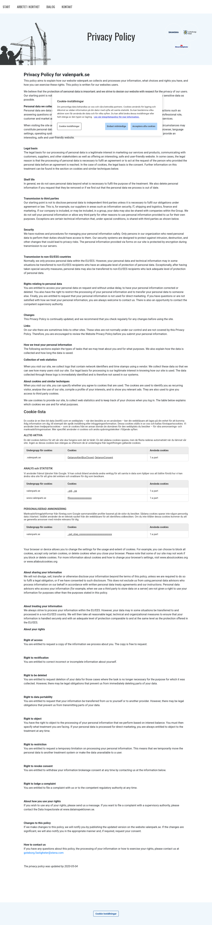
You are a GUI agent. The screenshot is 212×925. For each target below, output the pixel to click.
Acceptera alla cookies (143, 126)
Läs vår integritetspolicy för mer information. (116, 117)
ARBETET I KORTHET (28, 7)
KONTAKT (67, 7)
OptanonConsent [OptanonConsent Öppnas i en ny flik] (104, 457)
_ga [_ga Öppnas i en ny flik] (75, 491)
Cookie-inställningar (106, 913)
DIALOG (50, 7)
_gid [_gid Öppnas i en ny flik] (70, 491)
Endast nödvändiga (116, 126)
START (6, 7)
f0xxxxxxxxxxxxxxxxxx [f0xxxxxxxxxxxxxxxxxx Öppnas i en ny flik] (80, 498)
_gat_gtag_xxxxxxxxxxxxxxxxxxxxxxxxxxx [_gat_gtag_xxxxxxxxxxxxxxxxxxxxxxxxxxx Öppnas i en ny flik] (90, 534)
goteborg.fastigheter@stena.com (44, 852)
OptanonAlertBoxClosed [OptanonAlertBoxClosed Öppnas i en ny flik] (81, 457)
